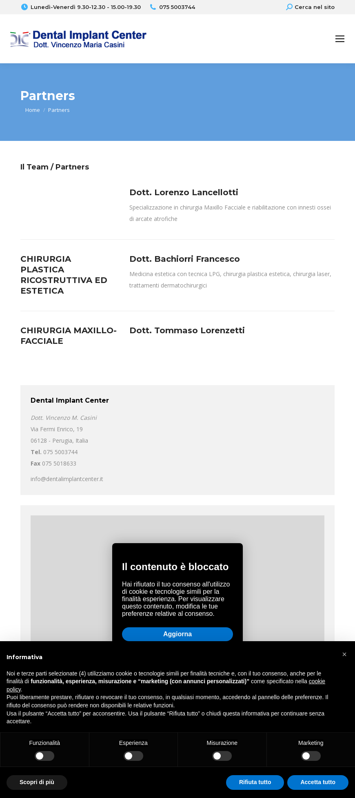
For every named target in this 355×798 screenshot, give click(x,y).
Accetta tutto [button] (317, 782)
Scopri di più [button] (37, 782)
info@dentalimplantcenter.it (67, 479)
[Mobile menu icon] (340, 39)
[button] (344, 654)
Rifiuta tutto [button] (255, 782)
